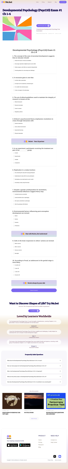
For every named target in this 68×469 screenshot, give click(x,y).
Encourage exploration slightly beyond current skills (25, 63)
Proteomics (17, 225)
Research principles (19, 105)
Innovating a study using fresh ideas (22, 182)
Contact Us (54, 440)
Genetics (16, 222)
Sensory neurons (18, 250)
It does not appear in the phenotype (22, 90)
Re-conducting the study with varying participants (25, 172)
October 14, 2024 (58, 33)
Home (40, 440)
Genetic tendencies (19, 123)
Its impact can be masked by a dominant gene (24, 83)
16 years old (17, 274)
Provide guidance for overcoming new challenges (25, 70)
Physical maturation (19, 133)
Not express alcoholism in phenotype (22, 200)
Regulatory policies (19, 111)
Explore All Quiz (34, 418)
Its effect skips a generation (20, 80)
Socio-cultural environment (20, 126)
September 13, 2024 (50, 410)
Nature (16, 215)
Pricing (40, 442)
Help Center (54, 442)
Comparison (17, 162)
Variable (16, 159)
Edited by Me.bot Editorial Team (41, 33)
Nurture (16, 219)
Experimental (17, 156)
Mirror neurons (18, 246)
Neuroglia (17, 253)
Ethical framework (18, 101)
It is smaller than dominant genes (21, 86)
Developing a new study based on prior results (24, 179)
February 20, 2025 (27, 410)
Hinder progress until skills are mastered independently (26, 67)
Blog (39, 447)
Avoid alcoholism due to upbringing (22, 197)
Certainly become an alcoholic (21, 194)
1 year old (17, 268)
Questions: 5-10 (51, 33)
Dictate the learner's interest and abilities (23, 60)
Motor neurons (18, 243)
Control (16, 152)
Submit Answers (34, 290)
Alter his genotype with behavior (21, 204)
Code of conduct (18, 108)
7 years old (17, 271)
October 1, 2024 (5, 410)
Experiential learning (19, 130)
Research (41, 444)
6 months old (17, 265)
